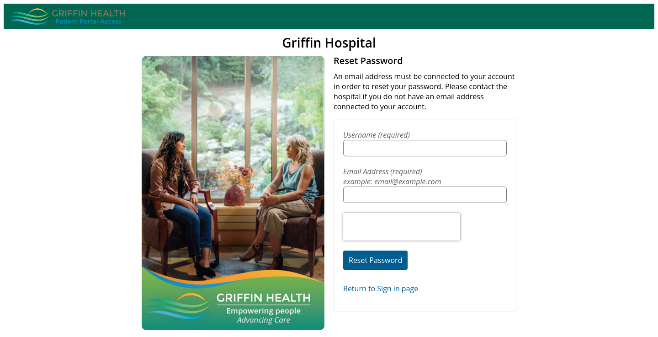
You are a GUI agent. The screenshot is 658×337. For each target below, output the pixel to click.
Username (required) (376, 135)
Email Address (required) (425, 176)
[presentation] (401, 227)
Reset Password (375, 260)
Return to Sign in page (380, 289)
